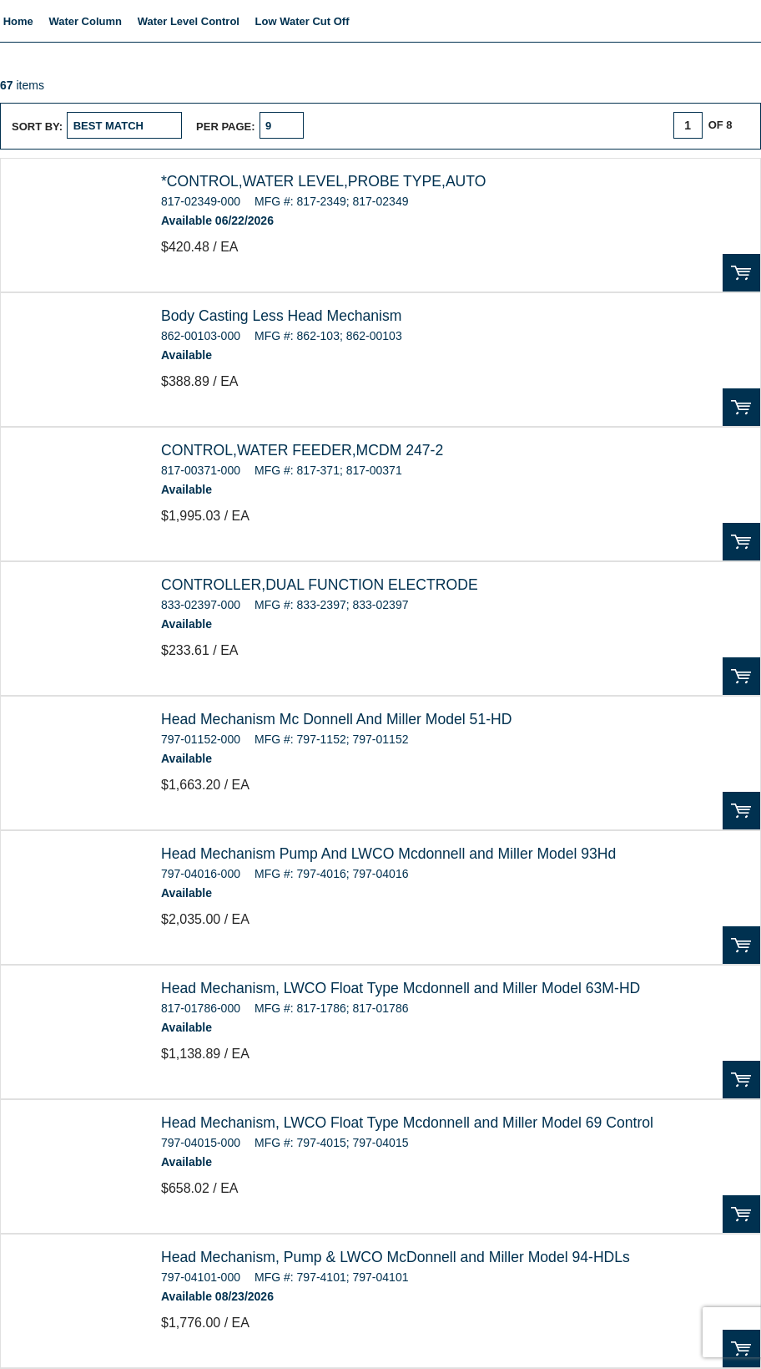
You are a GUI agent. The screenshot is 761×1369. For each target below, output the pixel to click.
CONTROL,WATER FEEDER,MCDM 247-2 (302, 450)
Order (741, 273)
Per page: (225, 126)
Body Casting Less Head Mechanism (281, 315)
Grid (381, 125)
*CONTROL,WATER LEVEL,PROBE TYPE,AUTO (323, 181)
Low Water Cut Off (302, 21)
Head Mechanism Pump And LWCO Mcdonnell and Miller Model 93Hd (388, 853)
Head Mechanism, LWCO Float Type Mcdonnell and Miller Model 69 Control (407, 1122)
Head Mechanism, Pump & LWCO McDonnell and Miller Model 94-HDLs (395, 1257)
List (413, 125)
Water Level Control (188, 21)
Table (445, 125)
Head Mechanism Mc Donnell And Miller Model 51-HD (336, 719)
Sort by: (37, 126)
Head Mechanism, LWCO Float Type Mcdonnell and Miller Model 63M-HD (400, 988)
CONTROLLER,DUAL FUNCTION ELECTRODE (319, 584)
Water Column (85, 21)
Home (18, 21)
